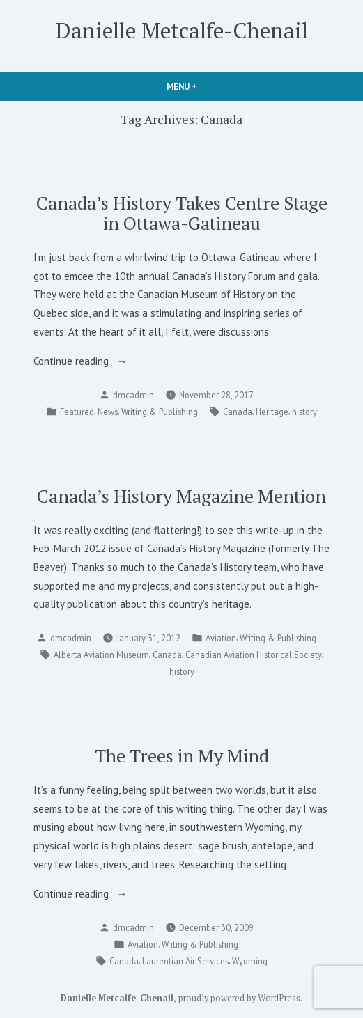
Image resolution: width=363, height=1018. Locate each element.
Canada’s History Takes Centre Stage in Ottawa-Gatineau (181, 213)
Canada (237, 411)
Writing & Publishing (159, 411)
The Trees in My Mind (182, 755)
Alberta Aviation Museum (101, 654)
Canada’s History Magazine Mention (181, 496)
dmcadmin (133, 394)
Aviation (221, 637)
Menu (206, 86)
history (304, 411)
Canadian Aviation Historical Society (253, 654)
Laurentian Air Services (185, 960)
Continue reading (94, 361)
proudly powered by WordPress (239, 998)
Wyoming (250, 960)
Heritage (272, 411)
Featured (77, 411)
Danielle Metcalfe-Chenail (182, 30)
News (108, 411)
